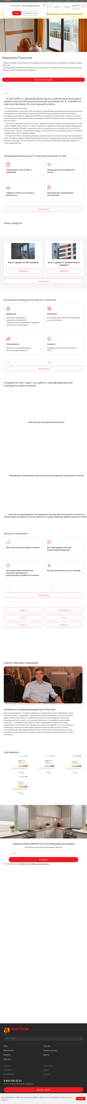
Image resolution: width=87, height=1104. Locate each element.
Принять (80, 1099)
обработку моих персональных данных (34, 864)
